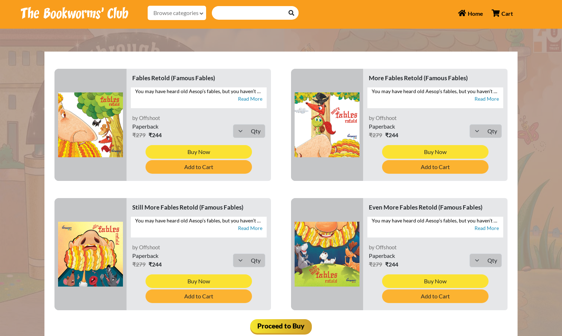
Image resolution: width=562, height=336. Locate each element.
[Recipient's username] (248, 12)
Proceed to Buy (281, 326)
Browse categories (178, 12)
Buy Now (198, 151)
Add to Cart (198, 166)
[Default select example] (249, 131)
